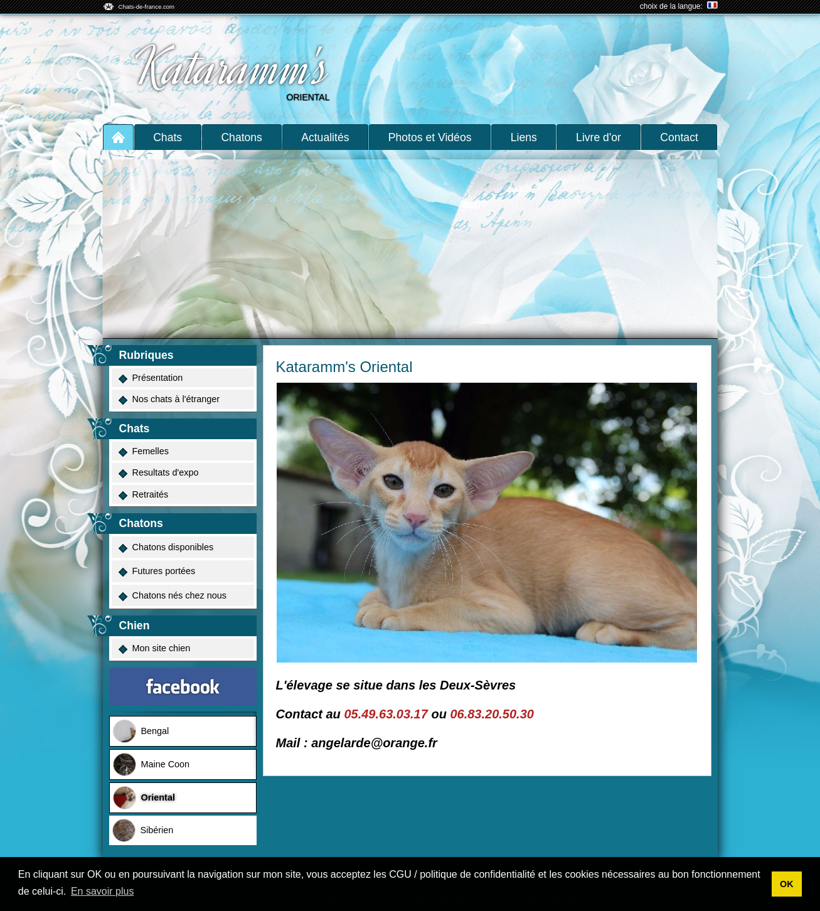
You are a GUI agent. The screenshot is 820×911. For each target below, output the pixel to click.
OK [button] (787, 884)
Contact (679, 137)
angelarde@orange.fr (374, 743)
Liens (524, 137)
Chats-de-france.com (147, 6)
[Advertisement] (410, 244)
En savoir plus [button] (102, 891)
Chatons (241, 137)
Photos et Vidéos (430, 137)
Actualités (325, 137)
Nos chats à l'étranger (169, 399)
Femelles (143, 451)
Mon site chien (154, 648)
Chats (167, 137)
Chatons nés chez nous (172, 595)
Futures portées (156, 571)
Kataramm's (232, 68)
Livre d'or (598, 137)
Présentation (150, 378)
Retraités (143, 494)
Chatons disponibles (165, 547)
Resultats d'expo (158, 472)
